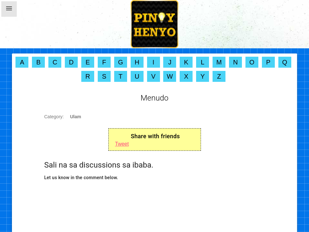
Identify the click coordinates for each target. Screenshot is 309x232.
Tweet (122, 144)
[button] (9, 9)
